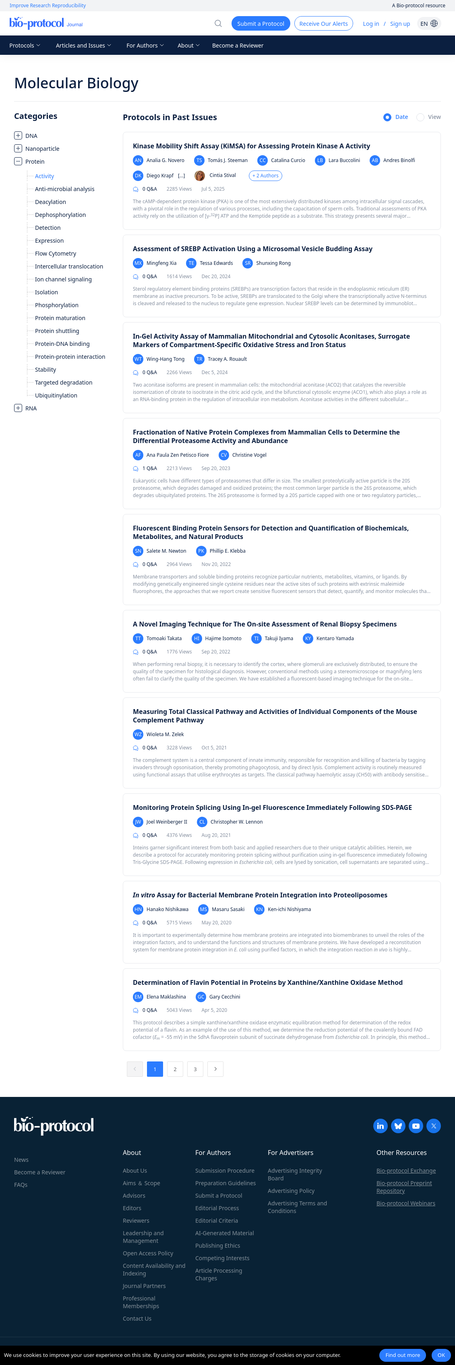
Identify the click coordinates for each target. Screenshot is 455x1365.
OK (441, 1355)
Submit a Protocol (218, 1195)
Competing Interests (222, 1258)
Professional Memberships (141, 1302)
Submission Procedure (224, 1170)
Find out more (402, 1355)
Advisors (134, 1195)
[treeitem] (64, 135)
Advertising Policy (291, 1190)
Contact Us (137, 1318)
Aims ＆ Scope (141, 1183)
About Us (135, 1170)
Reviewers (136, 1220)
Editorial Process (217, 1208)
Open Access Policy (148, 1253)
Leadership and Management (143, 1236)
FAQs (20, 1184)
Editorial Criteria (216, 1220)
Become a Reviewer (238, 45)
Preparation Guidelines (225, 1183)
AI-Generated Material (224, 1233)
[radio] (395, 117)
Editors (132, 1208)
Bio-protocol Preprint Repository (404, 1186)
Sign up (400, 23)
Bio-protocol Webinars (405, 1203)
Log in (371, 23)
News (21, 1159)
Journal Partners (144, 1286)
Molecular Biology (76, 83)
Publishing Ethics (217, 1245)
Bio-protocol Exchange (406, 1170)
